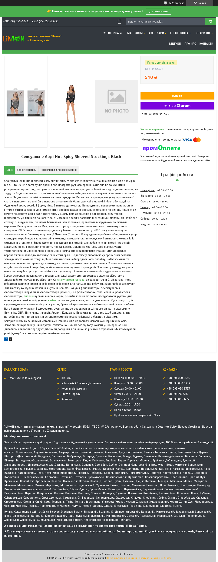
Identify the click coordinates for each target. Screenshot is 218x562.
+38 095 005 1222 (178, 399)
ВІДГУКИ (175, 44)
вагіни (52, 300)
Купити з (177, 106)
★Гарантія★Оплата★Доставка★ (82, 383)
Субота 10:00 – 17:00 (127, 404)
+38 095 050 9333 (178, 383)
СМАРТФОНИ (134, 33)
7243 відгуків (176, 2)
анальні (29, 296)
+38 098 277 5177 (177, 394)
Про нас (190, 44)
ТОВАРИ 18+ (202, 33)
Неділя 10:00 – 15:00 (127, 410)
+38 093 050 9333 (178, 388)
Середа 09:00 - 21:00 (128, 388)
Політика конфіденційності (155, 557)
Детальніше (158, 11)
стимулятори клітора (71, 280)
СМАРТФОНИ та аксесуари (25, 378)
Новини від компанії (74, 388)
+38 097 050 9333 (178, 378)
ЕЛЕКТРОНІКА (179, 33)
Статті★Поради (71, 394)
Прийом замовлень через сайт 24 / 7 (137, 415)
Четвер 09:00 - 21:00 (127, 394)
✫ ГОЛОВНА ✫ (112, 33)
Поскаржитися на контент (121, 557)
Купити (177, 96)
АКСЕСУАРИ (156, 33)
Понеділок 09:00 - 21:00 (129, 378)
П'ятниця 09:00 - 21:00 (128, 399)
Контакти (206, 44)
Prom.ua (128, 554)
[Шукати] (210, 21)
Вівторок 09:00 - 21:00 (128, 383)
